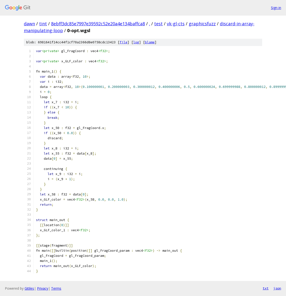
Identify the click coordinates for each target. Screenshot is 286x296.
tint (43, 24)
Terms (56, 288)
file (123, 42)
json (277, 288)
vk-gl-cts (176, 24)
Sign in (276, 7)
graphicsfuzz (202, 24)
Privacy (42, 288)
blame (150, 42)
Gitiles (29, 288)
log (136, 42)
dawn (29, 24)
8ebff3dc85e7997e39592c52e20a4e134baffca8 (98, 24)
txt (265, 288)
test (158, 24)
